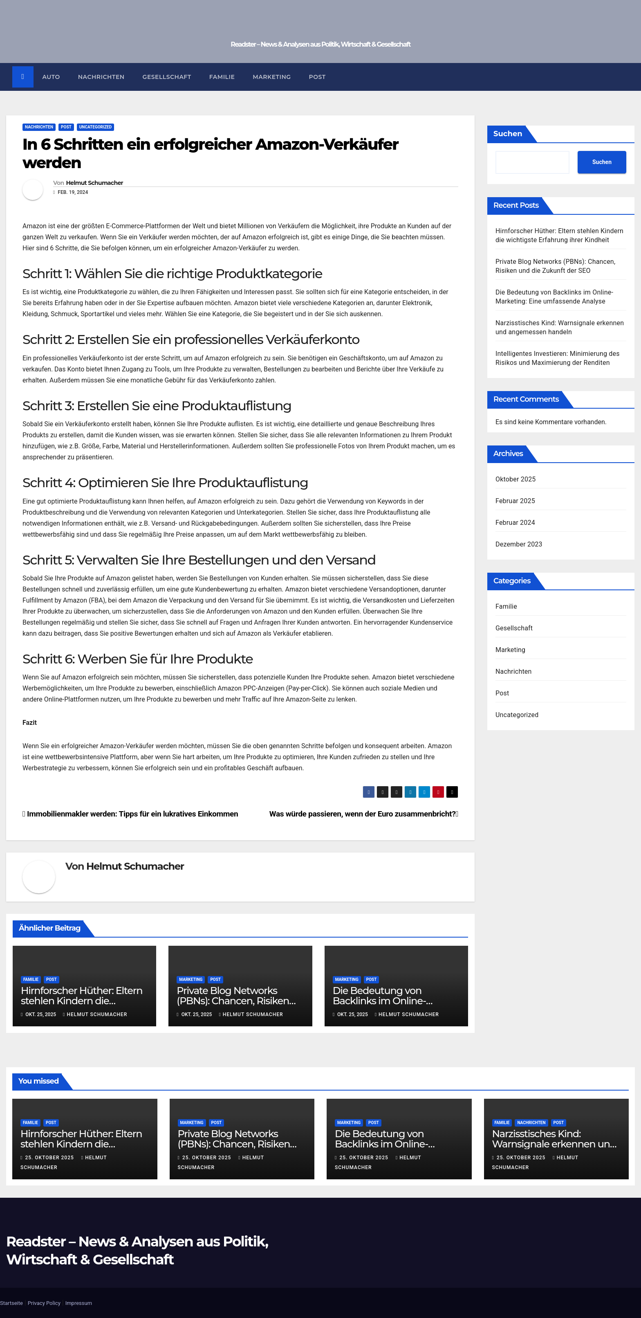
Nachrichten (101, 77)
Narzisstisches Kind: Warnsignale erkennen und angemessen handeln (554, 1144)
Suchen (507, 133)
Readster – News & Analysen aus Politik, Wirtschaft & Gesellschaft (320, 44)
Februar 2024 (515, 522)
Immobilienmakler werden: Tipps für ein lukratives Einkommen (130, 814)
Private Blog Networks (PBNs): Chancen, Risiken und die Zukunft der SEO (233, 1001)
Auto (51, 77)
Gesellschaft (167, 77)
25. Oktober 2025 (50, 1158)
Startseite (11, 1303)
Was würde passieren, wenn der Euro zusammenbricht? (363, 814)
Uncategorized (95, 127)
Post (317, 77)
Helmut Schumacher (94, 183)
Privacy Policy (44, 1303)
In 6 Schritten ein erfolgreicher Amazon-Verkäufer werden (210, 154)
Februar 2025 (515, 501)
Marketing (272, 77)
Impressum (78, 1303)
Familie (222, 77)
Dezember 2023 (518, 544)
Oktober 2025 (515, 479)
